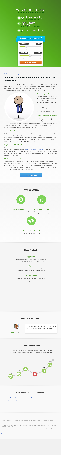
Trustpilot (3, 434)
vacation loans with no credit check (34, 149)
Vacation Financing (13, 400)
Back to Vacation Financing (11, 74)
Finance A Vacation (36, 398)
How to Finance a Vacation (13, 398)
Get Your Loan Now (30, 62)
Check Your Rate (31, 175)
